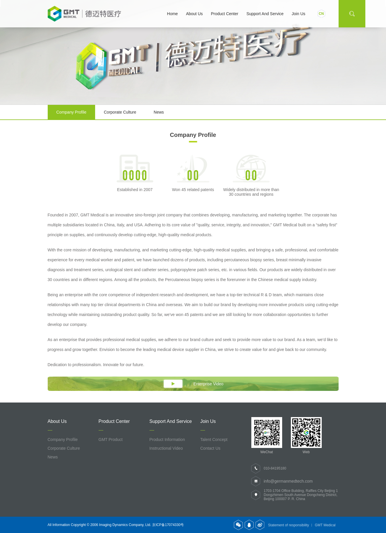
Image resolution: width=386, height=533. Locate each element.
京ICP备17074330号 (168, 525)
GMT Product (111, 439)
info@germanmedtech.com (288, 481)
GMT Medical (325, 525)
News (159, 112)
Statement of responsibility (288, 525)
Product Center (224, 13)
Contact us (210, 448)
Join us (298, 13)
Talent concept (213, 439)
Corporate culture (120, 112)
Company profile (71, 112)
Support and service (265, 13)
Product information (167, 439)
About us (194, 13)
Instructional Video (166, 448)
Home (172, 13)
